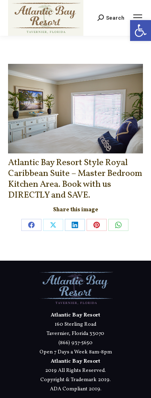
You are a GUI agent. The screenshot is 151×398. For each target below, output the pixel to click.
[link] (140, 30)
